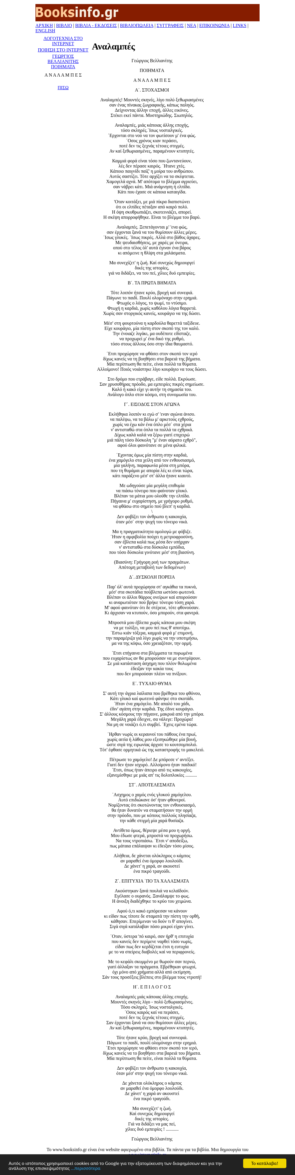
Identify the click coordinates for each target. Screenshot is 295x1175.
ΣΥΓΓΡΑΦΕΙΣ (170, 25)
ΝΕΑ (191, 25)
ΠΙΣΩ (63, 87)
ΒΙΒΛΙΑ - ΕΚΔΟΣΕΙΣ (96, 25)
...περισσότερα (86, 1169)
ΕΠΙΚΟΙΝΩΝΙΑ (214, 25)
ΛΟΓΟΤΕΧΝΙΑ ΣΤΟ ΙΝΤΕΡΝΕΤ (63, 41)
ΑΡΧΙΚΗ (44, 25)
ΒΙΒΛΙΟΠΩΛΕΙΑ (136, 25)
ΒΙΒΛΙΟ (64, 25)
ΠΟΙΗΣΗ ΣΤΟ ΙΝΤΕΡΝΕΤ (63, 49)
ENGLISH (45, 30)
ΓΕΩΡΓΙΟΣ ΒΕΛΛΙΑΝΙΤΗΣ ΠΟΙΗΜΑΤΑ (63, 61)
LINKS (239, 25)
